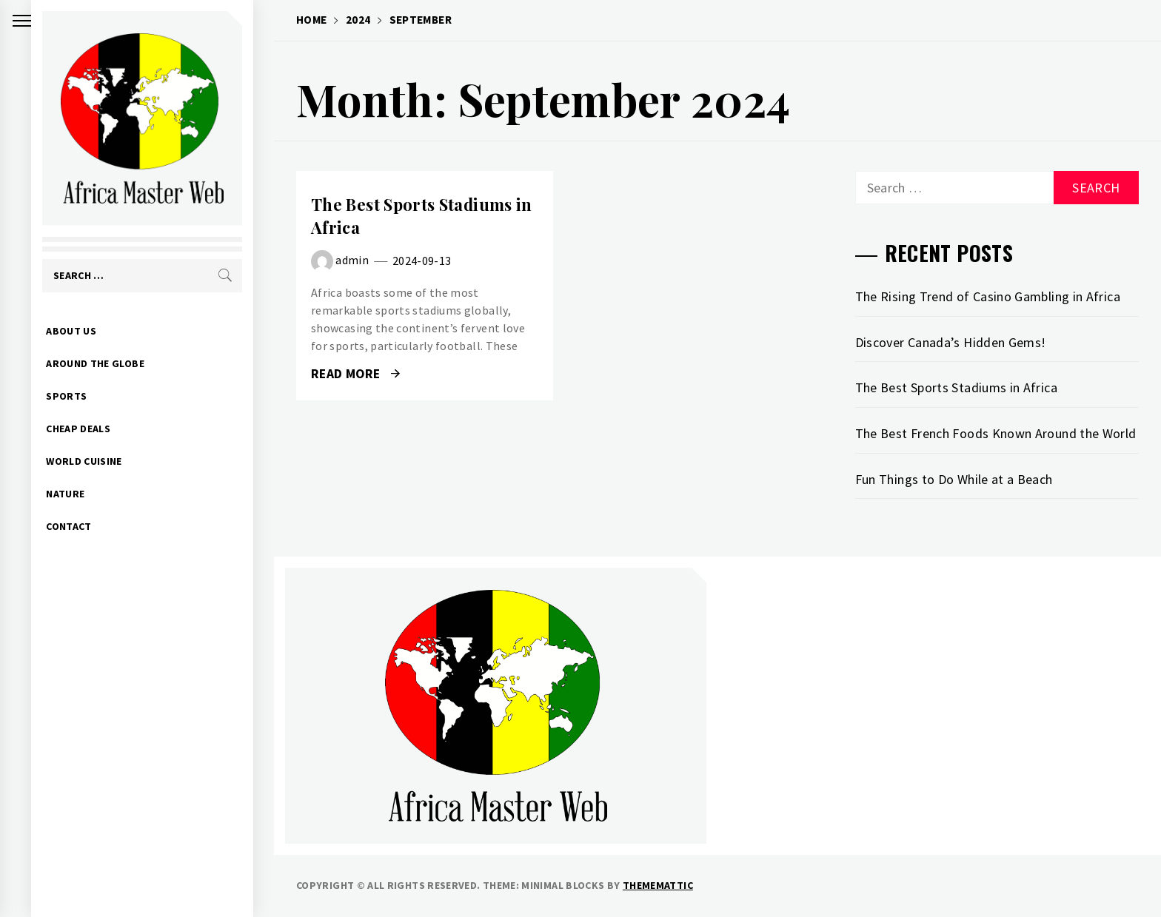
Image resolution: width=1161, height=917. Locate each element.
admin (352, 259)
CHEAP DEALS (99, 428)
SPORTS (87, 396)
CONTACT (90, 526)
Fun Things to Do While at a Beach (954, 479)
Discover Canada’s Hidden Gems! (950, 342)
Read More (355, 374)
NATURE (86, 493)
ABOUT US (92, 330)
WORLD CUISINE (105, 461)
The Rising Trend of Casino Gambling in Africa (987, 296)
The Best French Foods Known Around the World (996, 433)
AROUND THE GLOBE (116, 363)
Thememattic (658, 885)
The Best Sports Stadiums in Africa (956, 387)
